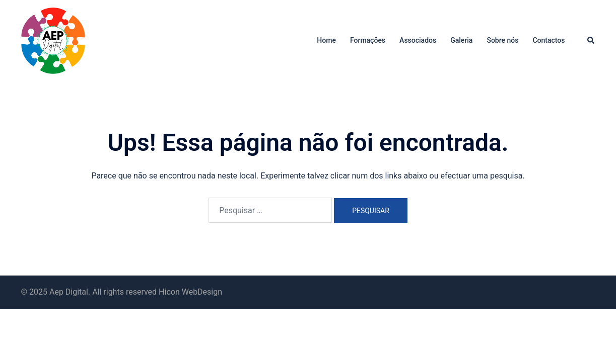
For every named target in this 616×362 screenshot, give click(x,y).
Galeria (461, 40)
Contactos (548, 40)
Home (326, 40)
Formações (367, 40)
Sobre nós (502, 40)
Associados (417, 40)
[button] (591, 41)
